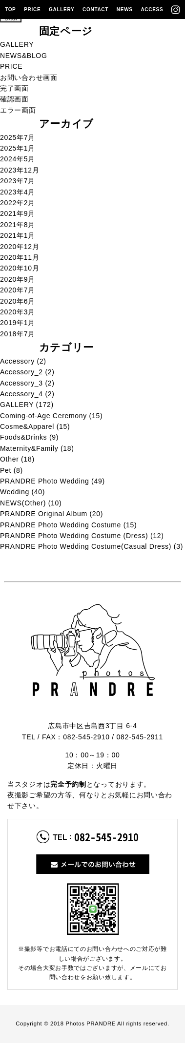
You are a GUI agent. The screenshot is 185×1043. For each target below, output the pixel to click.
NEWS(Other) (23, 503)
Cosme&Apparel (27, 426)
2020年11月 (19, 257)
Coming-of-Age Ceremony (43, 416)
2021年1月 (17, 235)
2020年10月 (19, 268)
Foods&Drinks (23, 437)
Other (9, 459)
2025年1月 (17, 148)
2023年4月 (17, 192)
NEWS (125, 9)
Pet (5, 470)
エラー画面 (18, 110)
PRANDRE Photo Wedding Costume (60, 525)
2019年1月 (17, 323)
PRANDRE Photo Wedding (44, 481)
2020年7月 (17, 290)
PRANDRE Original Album (43, 514)
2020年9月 (17, 279)
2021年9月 (17, 213)
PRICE (32, 9)
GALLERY (61, 9)
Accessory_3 (21, 383)
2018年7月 (17, 334)
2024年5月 (17, 159)
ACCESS (152, 9)
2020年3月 (17, 312)
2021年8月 (17, 225)
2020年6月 (17, 301)
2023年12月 (19, 170)
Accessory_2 (21, 372)
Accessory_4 (21, 394)
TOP (10, 9)
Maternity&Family (29, 448)
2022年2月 (17, 203)
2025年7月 (17, 137)
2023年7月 (17, 181)
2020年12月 (19, 247)
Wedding (14, 492)
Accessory (17, 361)
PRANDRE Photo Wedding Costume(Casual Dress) (85, 546)
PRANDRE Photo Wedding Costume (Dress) (74, 536)
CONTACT (95, 9)
